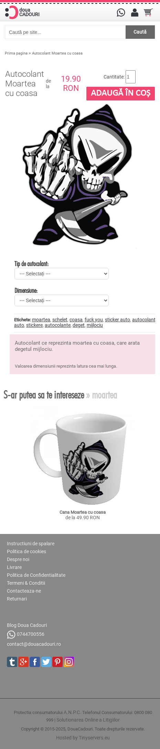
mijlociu (95, 325)
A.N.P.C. (72, 712)
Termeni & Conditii (26, 583)
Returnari (17, 599)
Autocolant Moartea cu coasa (57, 53)
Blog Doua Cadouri (27, 625)
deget (79, 325)
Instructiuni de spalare (30, 543)
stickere (34, 325)
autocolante (58, 325)
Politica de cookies (26, 551)
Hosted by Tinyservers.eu (83, 737)
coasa (76, 319)
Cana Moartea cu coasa (83, 512)
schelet (59, 319)
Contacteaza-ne (24, 591)
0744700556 (25, 634)
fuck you (94, 319)
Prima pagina (16, 53)
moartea (41, 319)
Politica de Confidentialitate (36, 575)
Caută (140, 32)
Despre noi (18, 559)
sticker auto (117, 319)
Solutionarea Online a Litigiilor (88, 720)
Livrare (14, 567)
